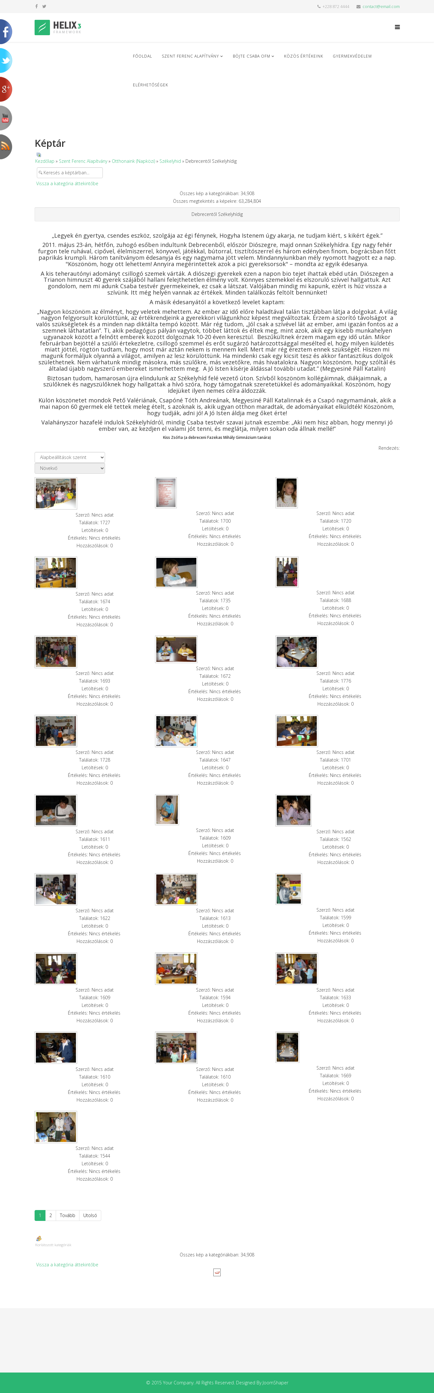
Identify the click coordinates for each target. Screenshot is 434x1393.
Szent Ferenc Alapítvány (190, 56)
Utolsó (90, 1215)
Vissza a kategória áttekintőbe (67, 183)
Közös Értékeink (303, 56)
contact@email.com (381, 6)
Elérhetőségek (150, 85)
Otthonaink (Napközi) (133, 161)
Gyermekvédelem (352, 56)
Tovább (67, 1215)
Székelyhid (170, 161)
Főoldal (142, 56)
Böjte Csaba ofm (251, 56)
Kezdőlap (44, 161)
